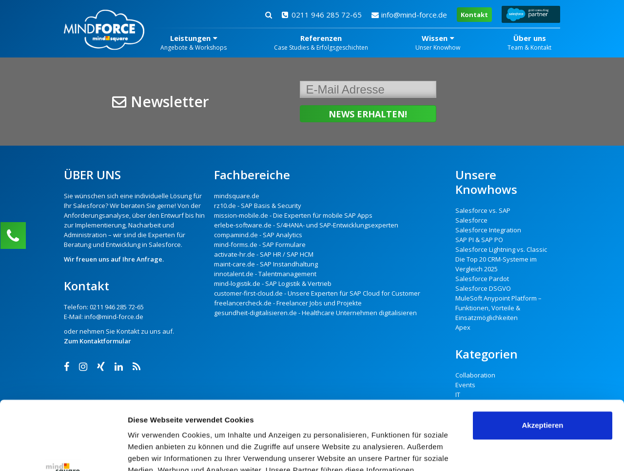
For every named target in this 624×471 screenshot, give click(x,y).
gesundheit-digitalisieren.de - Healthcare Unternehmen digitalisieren (315, 312)
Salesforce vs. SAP (482, 210)
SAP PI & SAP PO (479, 239)
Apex (462, 327)
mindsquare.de (236, 195)
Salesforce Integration (488, 230)
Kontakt (474, 14)
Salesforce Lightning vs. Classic (501, 249)
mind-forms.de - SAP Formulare (260, 244)
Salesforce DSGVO (483, 288)
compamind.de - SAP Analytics (258, 234)
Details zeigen (152, 452)
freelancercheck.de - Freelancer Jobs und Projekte (288, 303)
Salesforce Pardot (482, 278)
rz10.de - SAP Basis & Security (257, 205)
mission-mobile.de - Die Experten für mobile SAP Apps (293, 215)
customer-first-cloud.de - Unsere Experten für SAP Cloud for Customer (317, 293)
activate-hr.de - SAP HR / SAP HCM (263, 254)
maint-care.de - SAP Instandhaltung (266, 264)
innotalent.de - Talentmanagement (265, 273)
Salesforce (89, 205)
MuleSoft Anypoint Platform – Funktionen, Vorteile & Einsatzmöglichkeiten (498, 308)
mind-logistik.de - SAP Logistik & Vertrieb (273, 283)
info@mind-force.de (409, 14)
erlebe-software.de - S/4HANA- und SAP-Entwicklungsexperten (306, 225)
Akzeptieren (542, 357)
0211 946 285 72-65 (322, 14)
